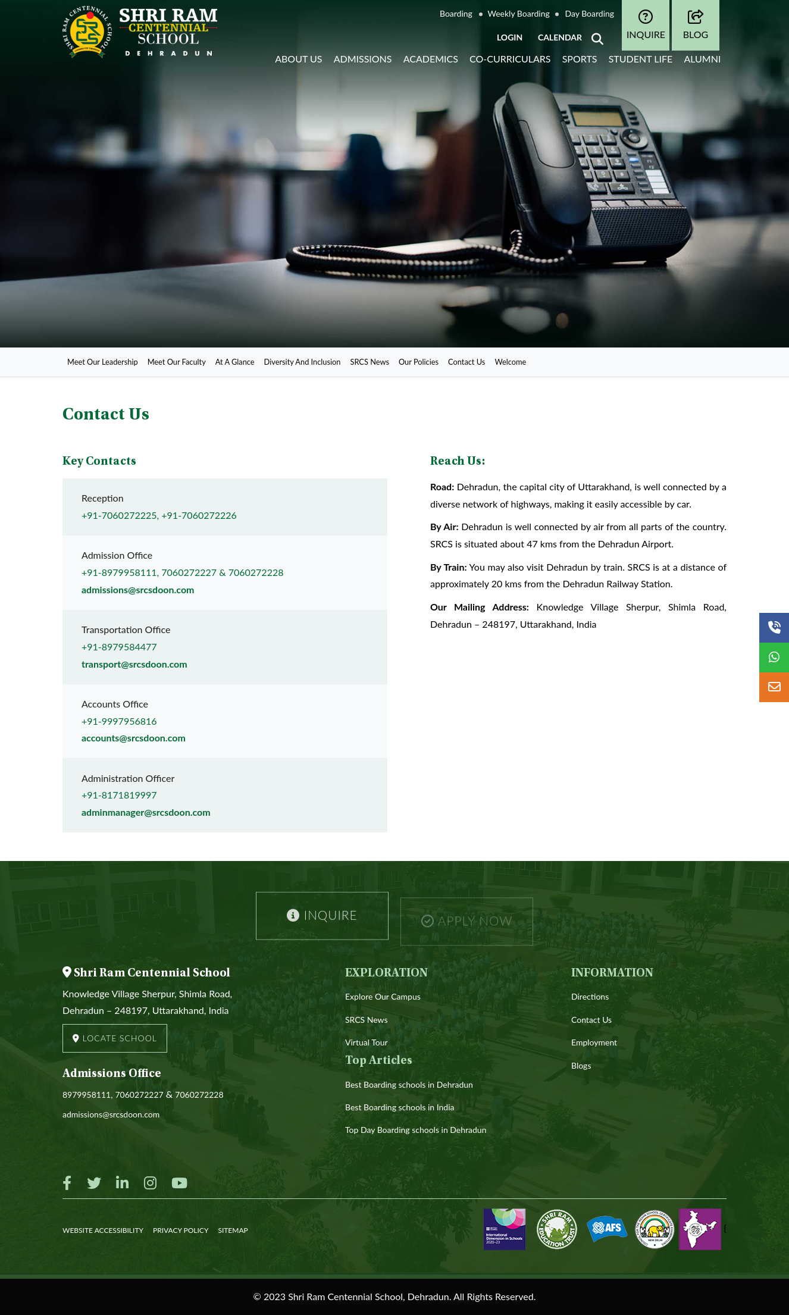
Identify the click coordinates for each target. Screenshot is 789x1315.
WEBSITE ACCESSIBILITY (102, 1230)
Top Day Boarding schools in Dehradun (415, 1130)
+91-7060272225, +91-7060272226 (159, 515)
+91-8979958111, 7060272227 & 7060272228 (183, 572)
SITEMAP (233, 1230)
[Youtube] (179, 1182)
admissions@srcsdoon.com (138, 589)
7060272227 (139, 1094)
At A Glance (235, 362)
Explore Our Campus (383, 996)
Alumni (702, 58)
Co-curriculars (509, 58)
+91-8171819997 (119, 794)
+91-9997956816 (119, 721)
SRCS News (369, 362)
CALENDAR (560, 37)
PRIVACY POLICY (180, 1230)
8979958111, (87, 1094)
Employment (594, 1042)
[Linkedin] (122, 1182)
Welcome (510, 362)
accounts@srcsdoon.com (134, 737)
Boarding (456, 13)
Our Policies (419, 362)
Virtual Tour (366, 1042)
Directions (590, 996)
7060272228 (199, 1094)
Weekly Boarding (519, 13)
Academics (430, 58)
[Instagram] (150, 1182)
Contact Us (466, 362)
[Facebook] (66, 1182)
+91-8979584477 (119, 646)
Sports (579, 58)
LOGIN (509, 37)
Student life (641, 58)
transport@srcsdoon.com (134, 663)
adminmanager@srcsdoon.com (146, 812)
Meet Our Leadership (102, 362)
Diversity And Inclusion (302, 362)
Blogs (581, 1065)
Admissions (363, 58)
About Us (298, 58)
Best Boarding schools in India (399, 1107)
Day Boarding (589, 13)
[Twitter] (94, 1182)
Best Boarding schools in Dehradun (409, 1084)
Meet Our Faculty (177, 362)
